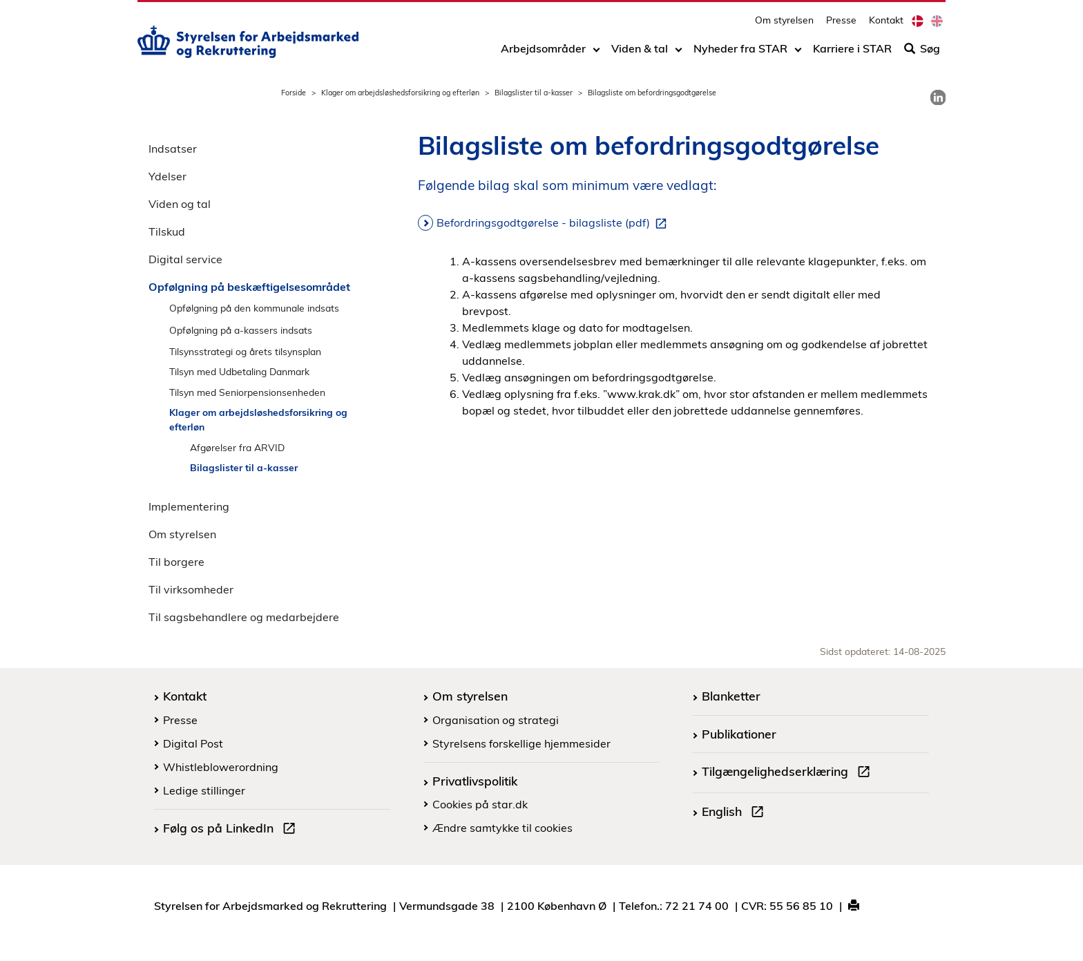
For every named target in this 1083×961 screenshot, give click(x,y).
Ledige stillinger (204, 790)
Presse (841, 24)
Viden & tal (639, 53)
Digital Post (193, 743)
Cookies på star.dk (480, 804)
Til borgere (176, 562)
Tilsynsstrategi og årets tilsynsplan (245, 351)
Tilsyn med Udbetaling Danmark (239, 371)
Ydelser (167, 176)
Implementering (188, 506)
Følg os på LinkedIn (232, 829)
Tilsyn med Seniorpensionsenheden (247, 392)
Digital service (185, 259)
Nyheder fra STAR (740, 53)
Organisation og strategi (495, 720)
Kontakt (886, 24)
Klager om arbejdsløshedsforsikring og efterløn (400, 92)
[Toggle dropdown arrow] (596, 53)
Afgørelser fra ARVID (237, 447)
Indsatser (172, 148)
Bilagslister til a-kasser (534, 92)
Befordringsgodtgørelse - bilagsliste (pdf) (554, 223)
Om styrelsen (784, 24)
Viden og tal (179, 204)
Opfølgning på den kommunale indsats (254, 308)
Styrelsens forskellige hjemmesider (521, 743)
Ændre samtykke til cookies (502, 828)
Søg (922, 53)
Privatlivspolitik (474, 780)
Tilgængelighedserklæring (789, 773)
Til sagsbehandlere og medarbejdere (243, 617)
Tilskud (166, 231)
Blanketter (731, 695)
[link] (938, 97)
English (735, 813)
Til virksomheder (190, 589)
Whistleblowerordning (220, 767)
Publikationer (739, 733)
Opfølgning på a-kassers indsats (240, 330)
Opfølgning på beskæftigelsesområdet (249, 287)
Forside (293, 92)
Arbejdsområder (543, 53)
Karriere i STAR (852, 53)
